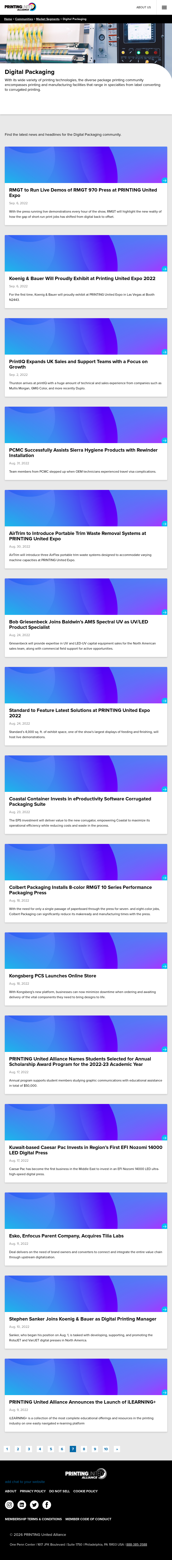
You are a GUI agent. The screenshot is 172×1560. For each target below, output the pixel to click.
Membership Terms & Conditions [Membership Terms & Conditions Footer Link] (33, 1519)
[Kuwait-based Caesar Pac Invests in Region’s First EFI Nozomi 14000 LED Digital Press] (86, 1143)
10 (106, 1449)
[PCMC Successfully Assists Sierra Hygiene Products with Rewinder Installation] (86, 443)
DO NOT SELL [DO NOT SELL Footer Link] (59, 1491)
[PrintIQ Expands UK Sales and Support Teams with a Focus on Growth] (86, 357)
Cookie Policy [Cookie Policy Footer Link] (85, 1491)
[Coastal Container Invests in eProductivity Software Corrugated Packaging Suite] (86, 794)
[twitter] (34, 1505)
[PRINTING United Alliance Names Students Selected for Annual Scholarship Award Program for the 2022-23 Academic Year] (86, 1054)
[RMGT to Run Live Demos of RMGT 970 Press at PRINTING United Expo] (86, 186)
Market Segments (48, 19)
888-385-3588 (136, 1544)
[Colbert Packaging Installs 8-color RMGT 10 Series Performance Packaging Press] (86, 883)
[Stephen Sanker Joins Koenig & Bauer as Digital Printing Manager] (86, 1312)
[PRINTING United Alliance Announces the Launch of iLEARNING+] (86, 1395)
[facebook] (46, 1505)
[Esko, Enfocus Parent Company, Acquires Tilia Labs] (86, 1229)
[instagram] (9, 1505)
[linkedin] (21, 1505)
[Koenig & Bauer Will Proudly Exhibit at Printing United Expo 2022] (86, 271)
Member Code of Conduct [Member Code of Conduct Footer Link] (88, 1519)
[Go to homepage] (86, 1476)
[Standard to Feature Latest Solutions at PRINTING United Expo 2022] (86, 706)
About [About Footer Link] (10, 1491)
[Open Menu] (164, 7)
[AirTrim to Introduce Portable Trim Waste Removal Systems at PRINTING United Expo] (86, 529)
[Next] (117, 1449)
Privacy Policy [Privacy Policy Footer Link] (33, 1491)
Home (8, 19)
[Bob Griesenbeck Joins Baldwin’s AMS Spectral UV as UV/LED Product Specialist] (86, 617)
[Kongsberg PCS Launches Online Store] (86, 969)
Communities (24, 19)
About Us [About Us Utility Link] (143, 7)
